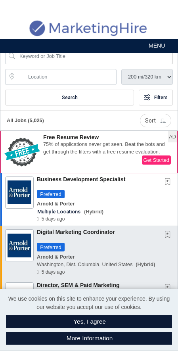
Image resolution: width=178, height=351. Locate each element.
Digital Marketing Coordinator (76, 232)
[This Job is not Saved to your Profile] (169, 182)
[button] (89, 46)
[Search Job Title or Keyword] (94, 56)
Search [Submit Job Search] (70, 97)
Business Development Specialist (81, 179)
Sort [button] (155, 120)
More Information (90, 338)
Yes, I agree (89, 321)
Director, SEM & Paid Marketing (78, 285)
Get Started (156, 160)
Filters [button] (156, 97)
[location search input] (66, 77)
